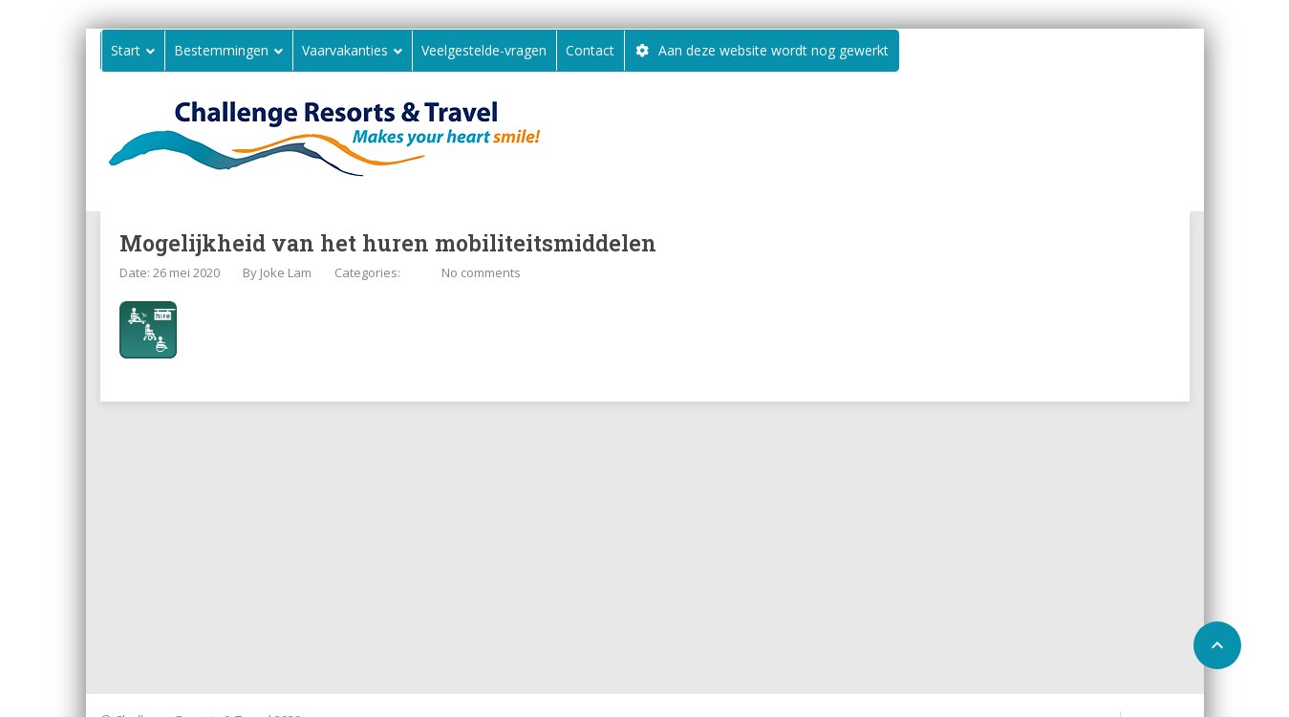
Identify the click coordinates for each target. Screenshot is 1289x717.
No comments (481, 272)
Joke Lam (286, 272)
